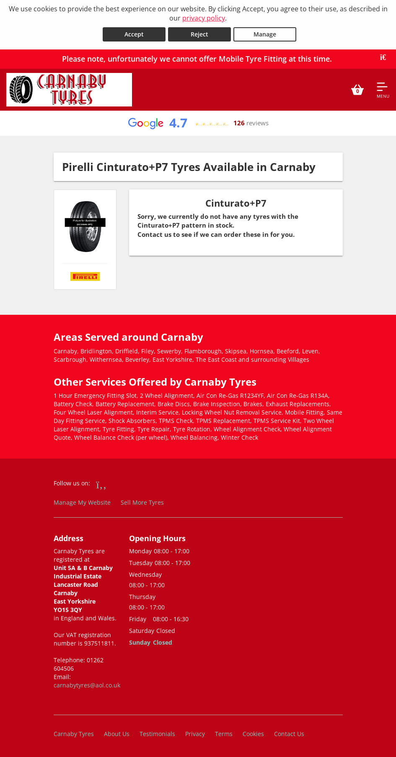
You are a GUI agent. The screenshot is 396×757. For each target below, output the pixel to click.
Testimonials (157, 734)
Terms (224, 734)
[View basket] (357, 89)
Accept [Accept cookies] (134, 34)
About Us (116, 734)
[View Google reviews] (197, 123)
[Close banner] (386, 57)
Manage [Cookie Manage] (265, 34)
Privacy (195, 734)
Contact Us (289, 734)
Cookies (253, 734)
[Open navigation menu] (383, 89)
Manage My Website (82, 502)
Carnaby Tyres (74, 734)
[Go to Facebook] (101, 484)
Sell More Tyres (142, 502)
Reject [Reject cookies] (199, 34)
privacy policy (203, 18)
